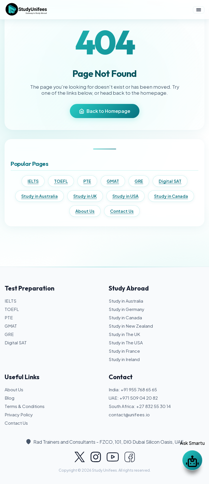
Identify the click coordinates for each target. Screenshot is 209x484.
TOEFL (61, 181)
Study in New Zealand (131, 326)
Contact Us (122, 211)
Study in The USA (126, 342)
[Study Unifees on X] (79, 457)
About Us (85, 211)
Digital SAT (170, 181)
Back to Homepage (104, 111)
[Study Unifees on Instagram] (96, 457)
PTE (87, 181)
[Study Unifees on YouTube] (113, 457)
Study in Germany (126, 309)
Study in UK (85, 196)
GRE (139, 181)
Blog (9, 398)
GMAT (113, 181)
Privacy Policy (19, 414)
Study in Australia (39, 196)
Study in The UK (124, 334)
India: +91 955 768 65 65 (133, 389)
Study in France (124, 351)
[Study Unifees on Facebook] (129, 457)
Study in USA (125, 196)
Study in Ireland (124, 359)
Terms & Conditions (25, 406)
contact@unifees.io (129, 414)
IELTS (33, 181)
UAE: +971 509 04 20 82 (133, 398)
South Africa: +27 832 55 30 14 (140, 406)
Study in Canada (171, 196)
